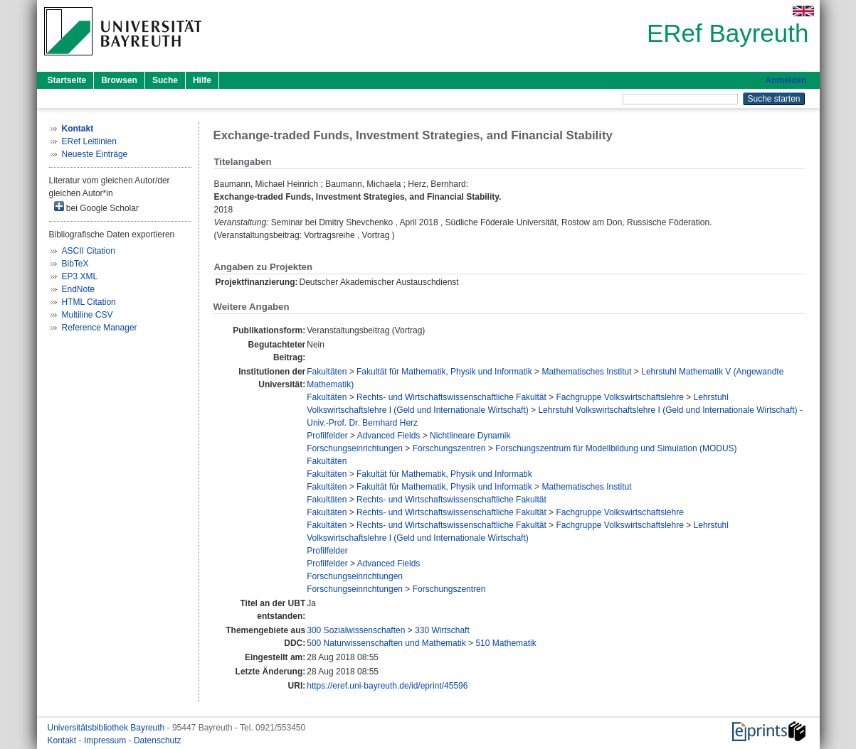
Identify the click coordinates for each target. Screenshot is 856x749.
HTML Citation (89, 302)
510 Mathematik (505, 643)
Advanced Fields (389, 436)
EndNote (78, 289)
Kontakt (63, 740)
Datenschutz (157, 740)
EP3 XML (80, 276)
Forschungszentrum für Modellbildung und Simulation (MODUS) (615, 448)
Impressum (106, 740)
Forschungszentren (449, 448)
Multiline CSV (87, 315)
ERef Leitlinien (89, 141)
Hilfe (202, 80)
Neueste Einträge (95, 154)
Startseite (67, 80)
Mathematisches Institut (586, 372)
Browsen (119, 80)
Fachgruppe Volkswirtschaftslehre (619, 397)
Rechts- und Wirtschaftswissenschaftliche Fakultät (451, 397)
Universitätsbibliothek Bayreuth (107, 728)
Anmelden (785, 80)
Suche (165, 80)
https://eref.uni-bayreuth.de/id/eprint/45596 (387, 686)
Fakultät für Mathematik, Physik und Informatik (444, 372)
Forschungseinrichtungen (355, 448)
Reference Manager (99, 328)
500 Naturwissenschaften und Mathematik (386, 643)
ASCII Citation (88, 251)
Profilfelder (327, 436)
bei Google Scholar (96, 207)
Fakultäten (327, 372)
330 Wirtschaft (442, 630)
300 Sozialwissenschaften (356, 630)
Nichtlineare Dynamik (470, 436)
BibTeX (75, 264)
